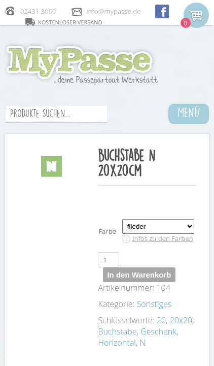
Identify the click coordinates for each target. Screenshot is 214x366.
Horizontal (116, 342)
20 (161, 320)
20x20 (181, 320)
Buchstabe (117, 331)
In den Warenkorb (139, 274)
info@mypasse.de (113, 11)
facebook (162, 11)
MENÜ (188, 111)
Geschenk (158, 331)
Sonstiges (154, 304)
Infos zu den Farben (162, 238)
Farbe (107, 231)
